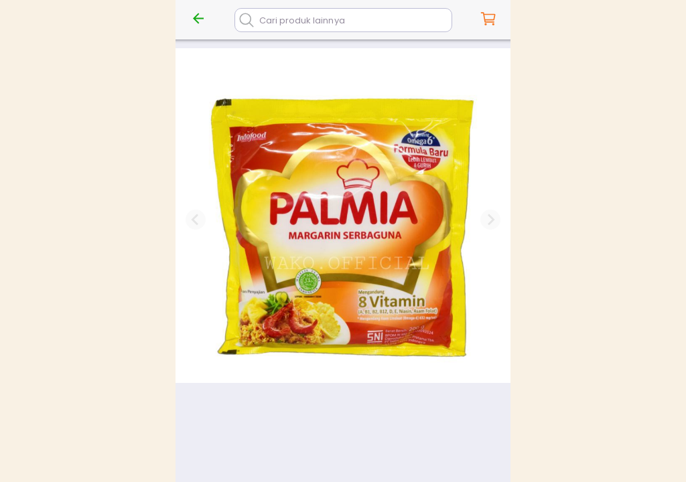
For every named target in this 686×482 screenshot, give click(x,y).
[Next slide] (490, 220)
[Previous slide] (196, 220)
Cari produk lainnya (302, 20)
